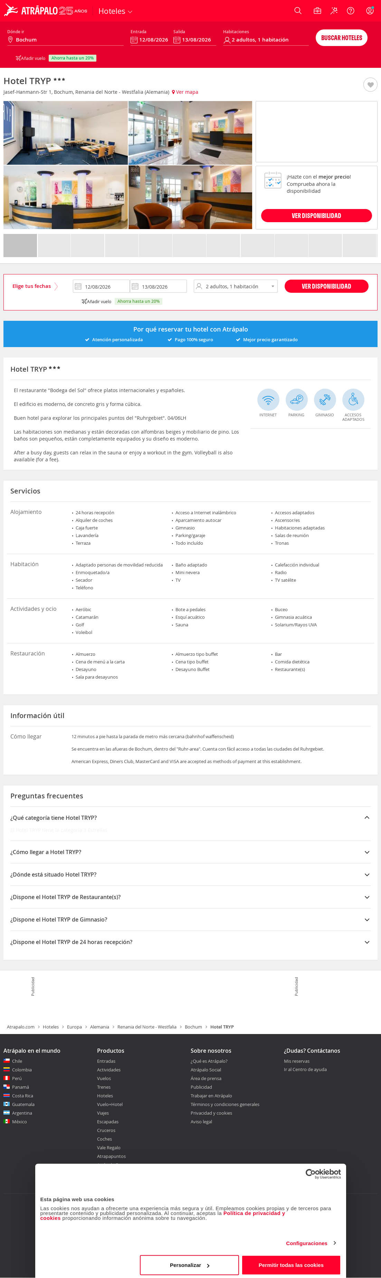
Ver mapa (185, 92)
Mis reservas (296, 1061)
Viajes (103, 1113)
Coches (104, 1139)
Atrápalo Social (206, 1070)
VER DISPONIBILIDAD (316, 215)
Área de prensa (206, 1078)
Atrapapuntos (111, 1156)
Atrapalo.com (21, 1027)
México (19, 1121)
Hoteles (51, 1027)
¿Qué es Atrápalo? (209, 1061)
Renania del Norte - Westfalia (147, 1027)
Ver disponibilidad (326, 286)
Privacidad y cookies (211, 1113)
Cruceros (106, 1130)
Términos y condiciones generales (225, 1104)
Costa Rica (22, 1096)
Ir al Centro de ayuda (305, 1069)
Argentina (22, 1113)
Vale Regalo (109, 1147)
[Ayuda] (350, 11)
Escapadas (107, 1121)
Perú (17, 1078)
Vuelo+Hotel (110, 1104)
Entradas (106, 1061)
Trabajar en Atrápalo (211, 1096)
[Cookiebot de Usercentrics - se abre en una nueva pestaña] (310, 1171)
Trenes (104, 1087)
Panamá (20, 1087)
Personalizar (189, 1262)
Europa (74, 1027)
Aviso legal (201, 1121)
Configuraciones (306, 1240)
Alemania (99, 1027)
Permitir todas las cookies (291, 1262)
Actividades (109, 1070)
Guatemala (23, 1104)
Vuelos (104, 1078)
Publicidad (201, 1087)
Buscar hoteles (341, 37)
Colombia (22, 1070)
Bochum (193, 1027)
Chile (17, 1061)
